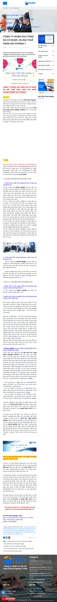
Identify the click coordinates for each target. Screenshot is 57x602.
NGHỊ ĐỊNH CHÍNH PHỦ (46, 61)
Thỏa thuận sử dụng (35, 596)
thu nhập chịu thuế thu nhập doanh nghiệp (15, 546)
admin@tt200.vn (38, 582)
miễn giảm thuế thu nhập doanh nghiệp (18, 528)
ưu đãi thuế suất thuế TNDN (11, 548)
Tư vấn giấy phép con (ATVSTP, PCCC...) (21, 26)
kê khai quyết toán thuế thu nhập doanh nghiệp (19, 541)
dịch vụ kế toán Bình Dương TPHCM (13, 534)
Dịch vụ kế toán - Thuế (14, 15)
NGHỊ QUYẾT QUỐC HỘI (46, 69)
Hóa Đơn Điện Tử (7, 593)
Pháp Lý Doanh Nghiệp (9, 591)
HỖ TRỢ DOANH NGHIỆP (46, 46)
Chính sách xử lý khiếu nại (36, 593)
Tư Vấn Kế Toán (7, 588)
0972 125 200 (41, 579)
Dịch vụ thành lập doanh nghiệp (18, 19)
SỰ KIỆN (46, 73)
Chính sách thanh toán (36, 591)
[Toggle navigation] (5, 3)
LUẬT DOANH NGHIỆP (46, 65)
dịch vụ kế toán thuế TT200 (28, 532)
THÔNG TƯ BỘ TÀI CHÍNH (46, 56)
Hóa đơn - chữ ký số (13, 23)
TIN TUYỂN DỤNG (46, 51)
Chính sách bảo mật (35, 588)
